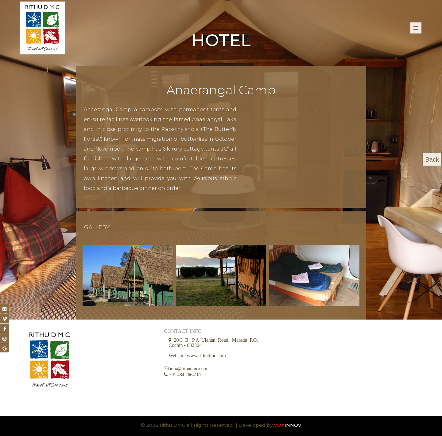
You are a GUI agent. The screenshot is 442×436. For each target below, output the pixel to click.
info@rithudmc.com (188, 368)
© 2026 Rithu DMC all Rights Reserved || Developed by (207, 425)
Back (432, 159)
